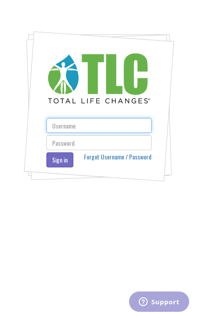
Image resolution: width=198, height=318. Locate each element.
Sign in (60, 159)
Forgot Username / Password (118, 156)
